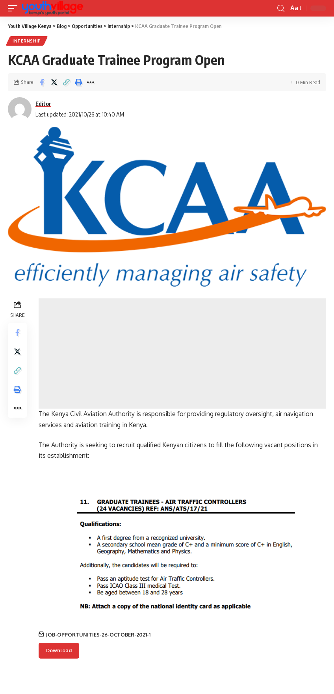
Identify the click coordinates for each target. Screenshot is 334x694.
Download (59, 650)
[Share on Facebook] (41, 82)
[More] (90, 82)
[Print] (78, 82)
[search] (280, 8)
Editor (43, 103)
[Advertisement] (182, 353)
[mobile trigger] (14, 8)
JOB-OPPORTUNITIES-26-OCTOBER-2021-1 (98, 634)
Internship (27, 41)
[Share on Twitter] (53, 82)
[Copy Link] (66, 82)
